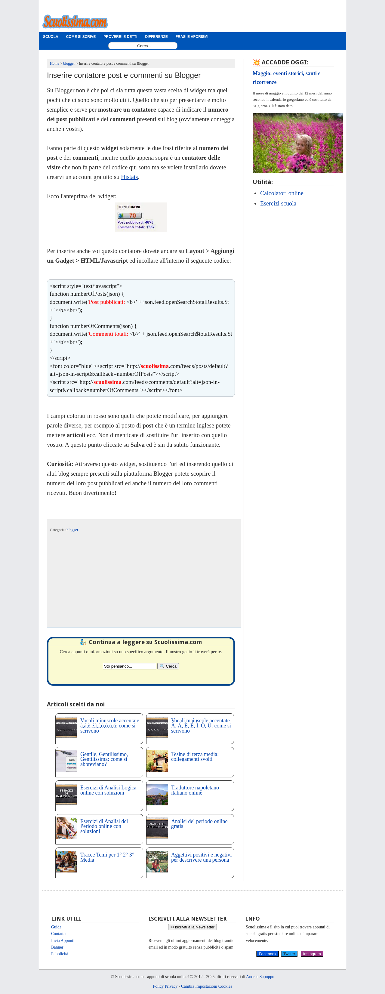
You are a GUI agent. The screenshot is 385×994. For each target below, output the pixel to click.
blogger (72, 530)
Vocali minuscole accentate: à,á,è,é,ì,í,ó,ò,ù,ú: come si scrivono (110, 726)
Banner (57, 947)
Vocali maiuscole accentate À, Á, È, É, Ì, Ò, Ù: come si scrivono (201, 726)
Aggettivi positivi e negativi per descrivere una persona (201, 857)
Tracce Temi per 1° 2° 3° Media (107, 857)
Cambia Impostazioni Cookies (206, 986)
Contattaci (60, 933)
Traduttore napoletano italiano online (195, 790)
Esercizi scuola (278, 203)
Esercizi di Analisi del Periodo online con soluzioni (104, 826)
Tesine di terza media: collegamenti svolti (195, 756)
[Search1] (144, 45)
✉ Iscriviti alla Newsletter (193, 927)
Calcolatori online (281, 193)
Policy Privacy (165, 986)
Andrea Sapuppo (260, 976)
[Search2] (129, 666)
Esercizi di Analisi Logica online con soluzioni (108, 790)
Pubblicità (59, 954)
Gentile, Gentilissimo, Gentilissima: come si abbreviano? (104, 759)
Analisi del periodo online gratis (199, 823)
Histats (129, 177)
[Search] (168, 666)
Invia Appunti (62, 940)
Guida (56, 927)
